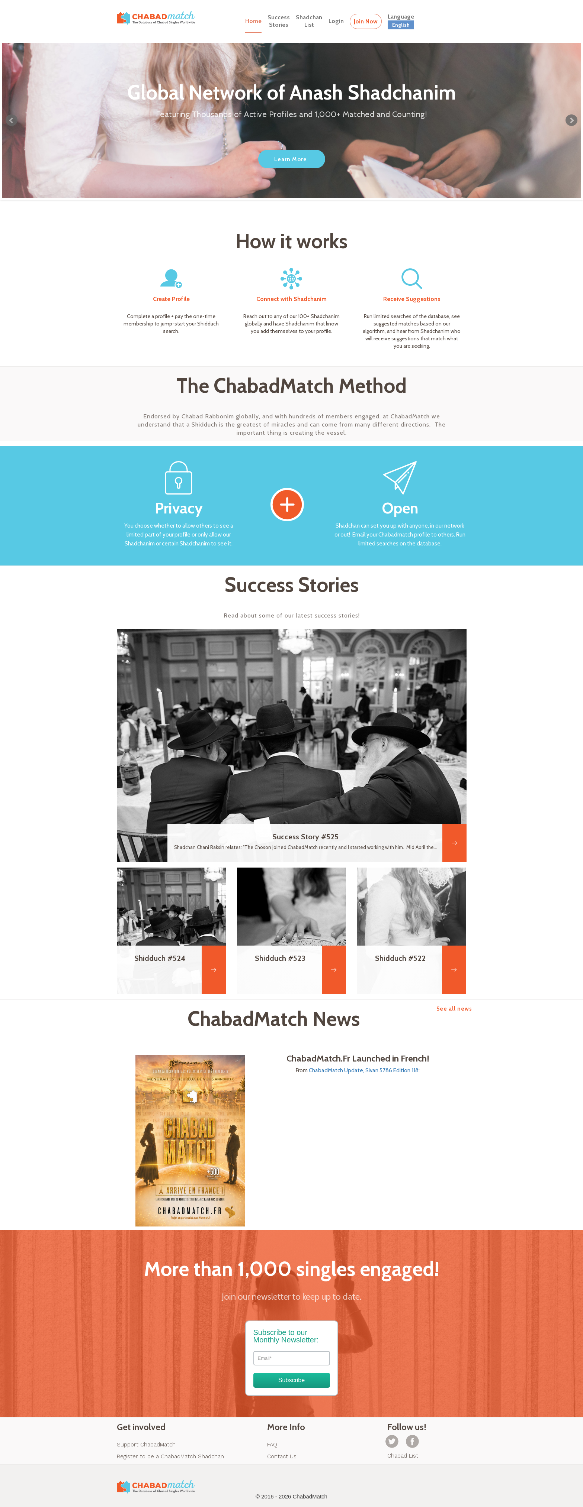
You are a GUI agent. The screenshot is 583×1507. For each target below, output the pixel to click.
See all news (454, 1008)
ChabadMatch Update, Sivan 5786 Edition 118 (364, 1070)
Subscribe (291, 1380)
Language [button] (401, 21)
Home (253, 21)
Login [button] (336, 21)
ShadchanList (309, 21)
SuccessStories (279, 21)
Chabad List (402, 1455)
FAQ (272, 1444)
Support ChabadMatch (146, 1444)
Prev (11, 120)
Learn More (290, 159)
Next (571, 120)
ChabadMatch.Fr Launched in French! (357, 1058)
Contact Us (282, 1456)
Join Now (366, 21)
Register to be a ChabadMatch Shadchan (170, 1456)
